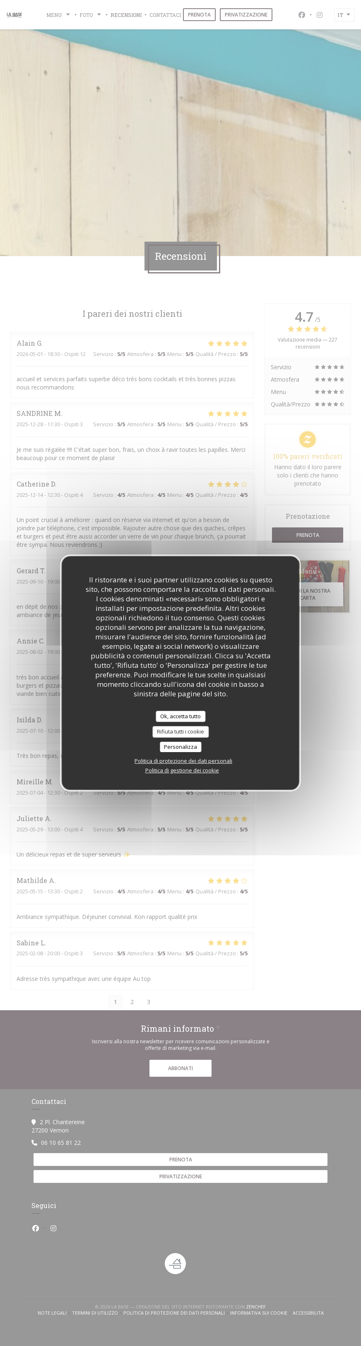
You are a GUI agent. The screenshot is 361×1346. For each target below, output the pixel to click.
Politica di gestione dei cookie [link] (182, 770)
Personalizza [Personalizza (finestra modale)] (180, 746)
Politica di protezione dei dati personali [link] (183, 760)
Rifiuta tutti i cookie (180, 731)
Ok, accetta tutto (180, 716)
